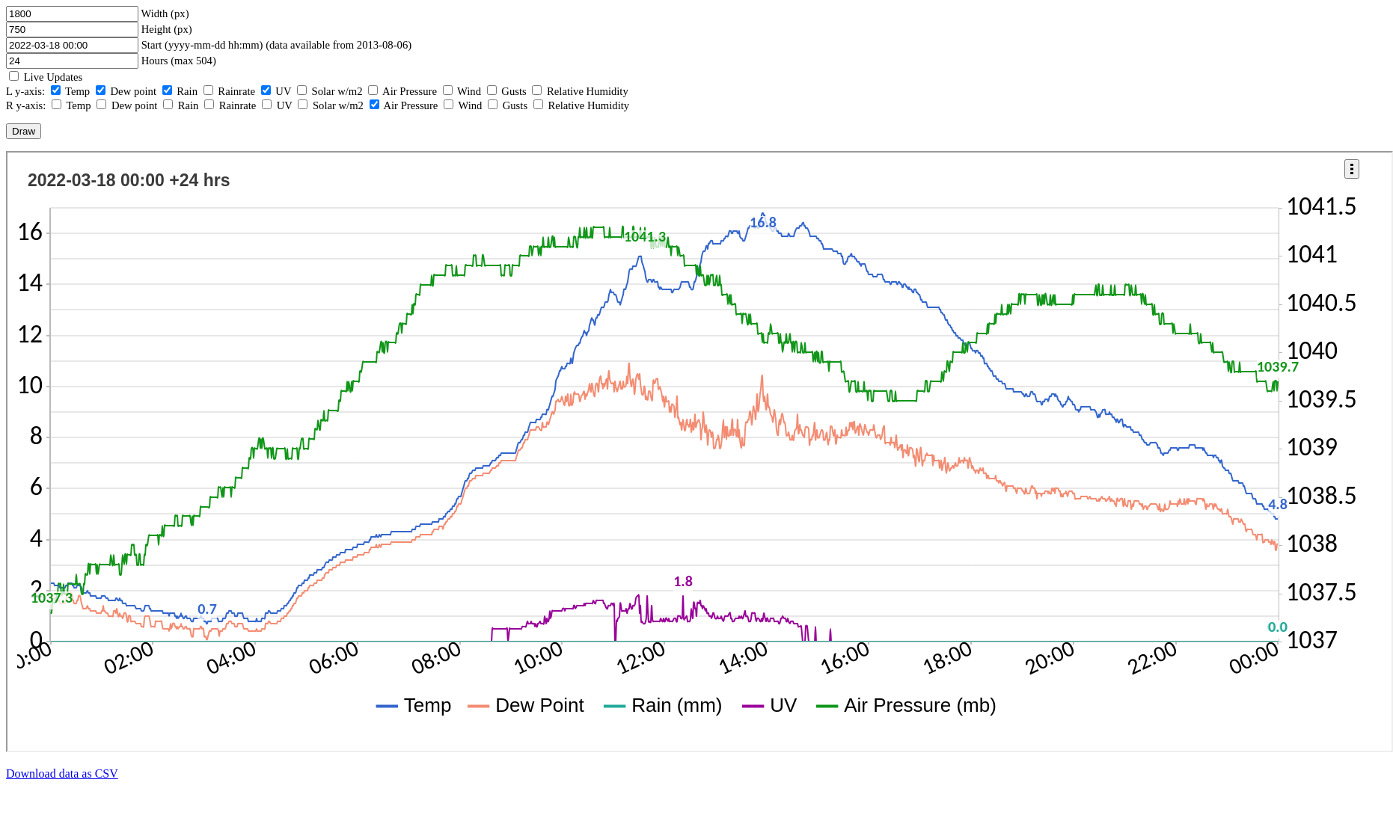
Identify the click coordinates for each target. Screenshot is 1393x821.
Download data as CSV (62, 773)
